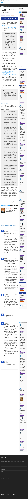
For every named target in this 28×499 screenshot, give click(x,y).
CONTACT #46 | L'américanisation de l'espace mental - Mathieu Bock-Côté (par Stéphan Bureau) (11, 494)
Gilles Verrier (22, 288)
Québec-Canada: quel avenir (22, 401)
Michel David (22, 26)
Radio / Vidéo (3, 6)
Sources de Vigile (3, 465)
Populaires (23, 322)
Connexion (22, 0)
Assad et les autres (22, 87)
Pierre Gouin (22, 53)
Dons (6, 6)
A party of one (23, 39)
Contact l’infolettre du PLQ (12, 27)
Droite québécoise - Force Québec (22, 8)
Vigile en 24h (2, 0)
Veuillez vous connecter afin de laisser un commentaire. (8, 225)
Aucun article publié (6, 0)
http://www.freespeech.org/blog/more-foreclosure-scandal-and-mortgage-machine (9, 71)
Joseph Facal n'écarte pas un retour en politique (23, 33)
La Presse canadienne (3, 469)
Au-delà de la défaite (23, 162)
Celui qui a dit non (22, 16)
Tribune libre (21, 319)
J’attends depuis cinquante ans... (22, 99)
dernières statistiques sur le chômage (9, 25)
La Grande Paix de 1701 (22, 285)
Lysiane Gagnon (22, 18)
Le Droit (2, 471)
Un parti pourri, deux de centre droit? (23, 50)
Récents (20, 322)
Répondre (16, 294)
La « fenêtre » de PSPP (22, 153)
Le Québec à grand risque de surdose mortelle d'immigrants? (22, 215)
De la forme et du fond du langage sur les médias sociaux (22, 411)
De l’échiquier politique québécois (22, 447)
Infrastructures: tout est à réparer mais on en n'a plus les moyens (23, 229)
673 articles (10, 208)
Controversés (25, 322)
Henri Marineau (22, 155)
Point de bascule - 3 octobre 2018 (13, 201)
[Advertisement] (14, 217)
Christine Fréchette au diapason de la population (22, 203)
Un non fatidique (22, 24)
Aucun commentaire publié (11, 0)
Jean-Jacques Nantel (23, 81)
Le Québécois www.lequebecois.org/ (5, 478)
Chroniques (21, 66)
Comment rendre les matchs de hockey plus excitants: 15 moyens (22, 263)
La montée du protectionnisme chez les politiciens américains (22, 296)
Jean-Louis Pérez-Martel (22, 123)
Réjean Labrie (22, 219)
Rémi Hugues (22, 90)
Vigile (1, 467)
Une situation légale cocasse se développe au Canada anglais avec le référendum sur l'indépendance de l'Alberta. (22, 75)
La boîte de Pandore (22, 193)
